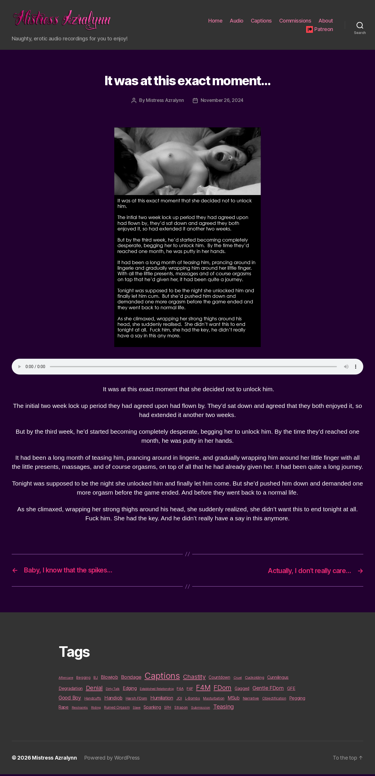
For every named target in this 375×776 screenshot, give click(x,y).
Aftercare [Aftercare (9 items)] (66, 679)
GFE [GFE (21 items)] (291, 690)
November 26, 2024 (222, 102)
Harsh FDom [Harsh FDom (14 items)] (136, 699)
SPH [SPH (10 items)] (167, 709)
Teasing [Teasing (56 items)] (223, 708)
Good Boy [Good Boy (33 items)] (70, 699)
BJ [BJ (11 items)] (95, 679)
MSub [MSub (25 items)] (234, 699)
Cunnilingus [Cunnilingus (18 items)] (278, 678)
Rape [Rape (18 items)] (64, 708)
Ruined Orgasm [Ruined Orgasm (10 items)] (117, 709)
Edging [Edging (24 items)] (130, 690)
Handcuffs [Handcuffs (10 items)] (92, 700)
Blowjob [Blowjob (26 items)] (109, 679)
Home (215, 21)
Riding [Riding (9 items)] (96, 709)
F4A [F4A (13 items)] (180, 690)
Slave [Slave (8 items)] (137, 709)
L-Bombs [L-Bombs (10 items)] (192, 700)
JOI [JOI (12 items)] (179, 700)
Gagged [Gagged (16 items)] (242, 690)
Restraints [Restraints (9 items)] (80, 709)
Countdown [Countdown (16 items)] (219, 679)
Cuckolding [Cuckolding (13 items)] (254, 679)
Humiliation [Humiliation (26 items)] (161, 699)
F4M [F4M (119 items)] (203, 689)
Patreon (323, 30)
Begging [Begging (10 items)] (83, 679)
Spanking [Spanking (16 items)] (152, 709)
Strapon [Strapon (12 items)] (181, 709)
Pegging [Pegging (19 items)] (297, 699)
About (325, 21)
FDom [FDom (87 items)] (222, 689)
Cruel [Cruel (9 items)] (237, 679)
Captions (261, 21)
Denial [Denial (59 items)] (94, 689)
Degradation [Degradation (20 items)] (71, 690)
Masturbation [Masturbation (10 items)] (213, 700)
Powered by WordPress (113, 759)
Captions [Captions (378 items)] (162, 677)
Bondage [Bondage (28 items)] (131, 679)
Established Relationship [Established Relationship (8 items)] (157, 691)
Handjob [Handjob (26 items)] (113, 699)
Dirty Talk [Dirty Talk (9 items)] (113, 690)
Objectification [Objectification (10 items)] (274, 700)
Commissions (295, 21)
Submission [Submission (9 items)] (200, 709)
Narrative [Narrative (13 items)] (251, 699)
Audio (236, 21)
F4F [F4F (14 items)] (190, 690)
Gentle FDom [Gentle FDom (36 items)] (268, 690)
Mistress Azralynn (165, 102)
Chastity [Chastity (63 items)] (194, 678)
